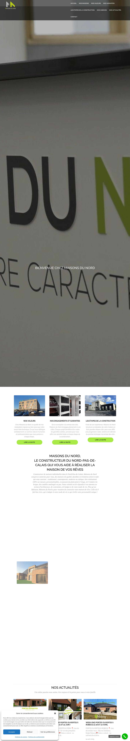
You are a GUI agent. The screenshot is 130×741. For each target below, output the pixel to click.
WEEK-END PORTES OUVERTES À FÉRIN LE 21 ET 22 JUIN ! (64, 724)
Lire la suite (29, 442)
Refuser (30, 732)
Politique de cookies (21, 737)
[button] (55, 713)
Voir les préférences (47, 732)
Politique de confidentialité (36, 737)
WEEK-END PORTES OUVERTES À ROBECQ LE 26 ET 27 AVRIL (99, 724)
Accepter (11, 732)
